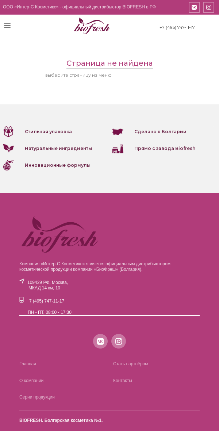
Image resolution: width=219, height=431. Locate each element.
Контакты (122, 380)
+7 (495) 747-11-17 (177, 27)
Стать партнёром (130, 363)
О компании (31, 380)
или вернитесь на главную (143, 75)
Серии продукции (37, 397)
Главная (27, 363)
